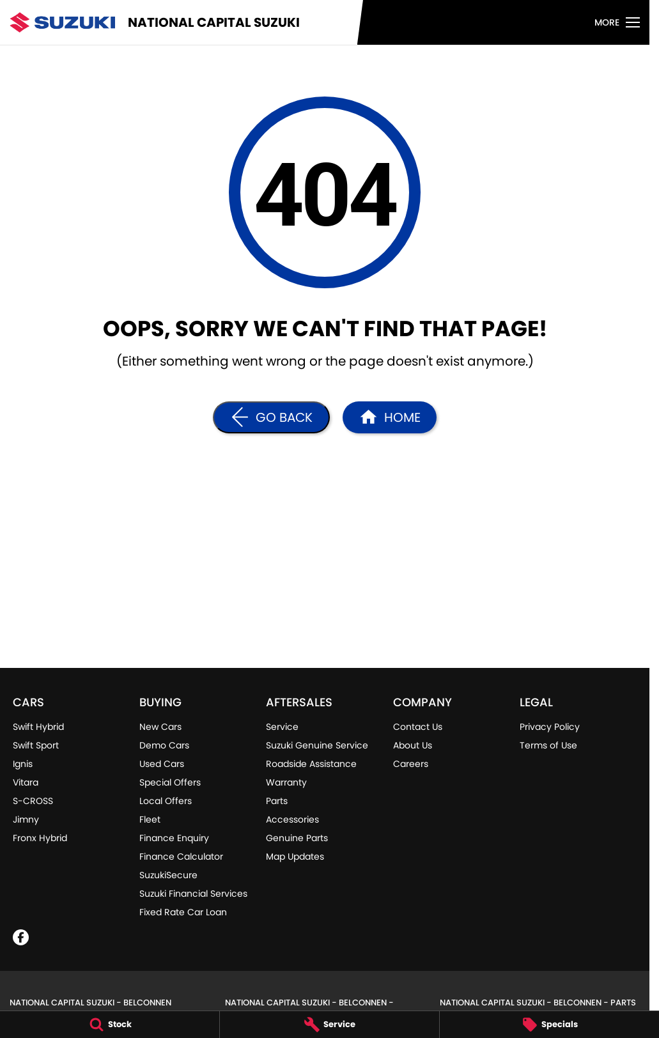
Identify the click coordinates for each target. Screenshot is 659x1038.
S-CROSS (33, 800)
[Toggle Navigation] (617, 22)
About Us (412, 745)
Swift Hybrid (38, 726)
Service (282, 726)
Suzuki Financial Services (193, 893)
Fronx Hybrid (40, 838)
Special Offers (170, 782)
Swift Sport (36, 745)
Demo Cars (164, 745)
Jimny (26, 819)
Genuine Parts (297, 838)
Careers (410, 763)
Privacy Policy (550, 726)
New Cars (160, 726)
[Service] (329, 1024)
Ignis (23, 763)
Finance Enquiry (174, 838)
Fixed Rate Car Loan (183, 912)
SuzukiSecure (168, 875)
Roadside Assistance (311, 763)
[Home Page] (390, 417)
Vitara (25, 782)
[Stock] (109, 1024)
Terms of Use (548, 745)
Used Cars (161, 763)
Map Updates (295, 856)
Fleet (149, 819)
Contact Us (417, 726)
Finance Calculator (181, 856)
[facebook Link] (21, 937)
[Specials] (549, 1024)
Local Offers (165, 800)
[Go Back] (271, 417)
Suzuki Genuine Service (317, 745)
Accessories (292, 819)
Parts (277, 800)
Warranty (286, 782)
